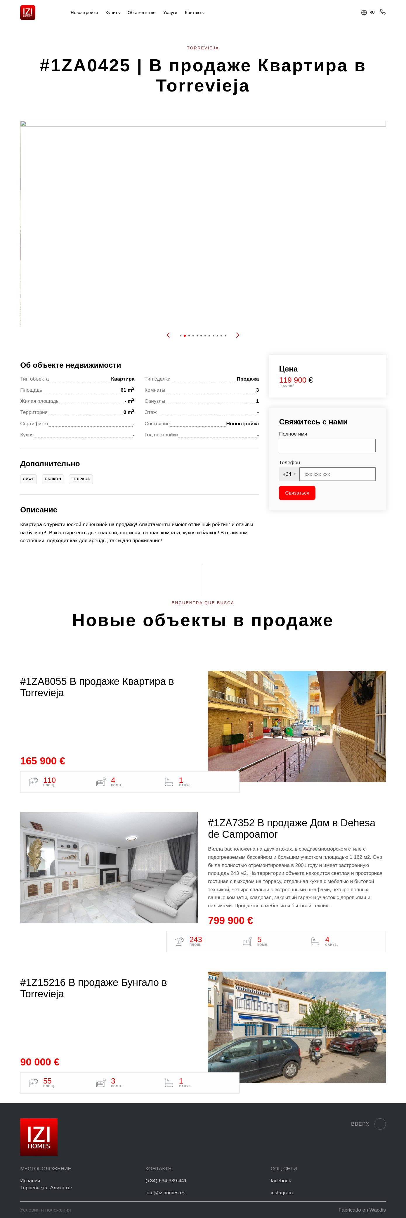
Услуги (170, 12)
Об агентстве (142, 12)
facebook (281, 1181)
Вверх (368, 1124)
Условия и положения (45, 1210)
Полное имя (293, 434)
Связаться (297, 493)
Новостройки (84, 12)
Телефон (289, 462)
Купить (112, 12)
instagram (282, 1192)
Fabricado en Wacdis (362, 1210)
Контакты (195, 12)
